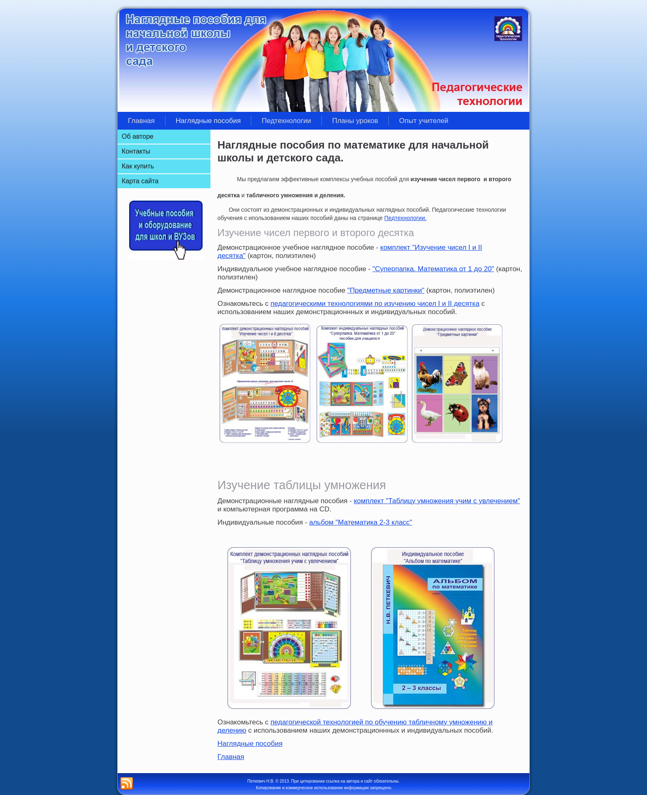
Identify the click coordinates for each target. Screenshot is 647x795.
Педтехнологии (286, 121)
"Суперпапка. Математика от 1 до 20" (433, 269)
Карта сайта (140, 181)
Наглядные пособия (208, 121)
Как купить (138, 166)
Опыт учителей (423, 121)
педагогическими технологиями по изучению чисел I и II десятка (375, 304)
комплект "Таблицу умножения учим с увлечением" (437, 501)
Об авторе (137, 136)
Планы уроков (355, 121)
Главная (141, 121)
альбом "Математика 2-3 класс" (360, 522)
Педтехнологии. (405, 218)
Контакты (136, 151)
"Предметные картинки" (386, 290)
